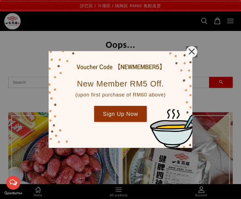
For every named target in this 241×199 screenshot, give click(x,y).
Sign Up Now (120, 114)
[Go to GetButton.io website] (13, 193)
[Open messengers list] (13, 183)
